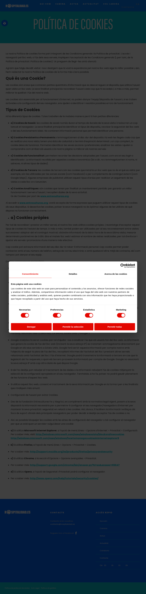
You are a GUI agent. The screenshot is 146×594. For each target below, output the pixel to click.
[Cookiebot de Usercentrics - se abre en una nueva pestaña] (122, 266)
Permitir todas (115, 326)
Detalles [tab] (73, 274)
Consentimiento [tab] (30, 274)
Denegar (31, 326)
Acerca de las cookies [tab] (116, 274)
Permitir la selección (73, 326)
